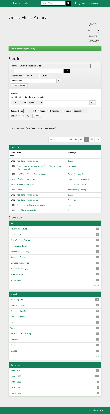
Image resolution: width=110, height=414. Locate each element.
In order (67, 111)
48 (81, 139)
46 (71, 139)
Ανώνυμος (72, 166)
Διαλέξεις (14, 351)
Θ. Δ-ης (71, 161)
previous (53, 139)
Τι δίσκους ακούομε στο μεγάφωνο (31, 205)
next (98, 139)
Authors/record (17, 116)
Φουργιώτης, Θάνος (19, 229)
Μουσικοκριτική (17, 300)
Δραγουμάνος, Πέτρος (20, 252)
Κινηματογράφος (17, 306)
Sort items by (41, 111)
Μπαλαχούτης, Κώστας (77, 185)
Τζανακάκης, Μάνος (19, 246)
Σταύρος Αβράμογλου (25, 185)
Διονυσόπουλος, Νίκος (20, 263)
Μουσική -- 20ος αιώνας (21, 334)
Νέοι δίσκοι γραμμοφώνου (27, 161)
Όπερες (14, 328)
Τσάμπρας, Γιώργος (18, 257)
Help (26, 3)
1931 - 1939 (16, 393)
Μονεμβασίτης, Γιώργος (20, 240)
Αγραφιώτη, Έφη (18, 274)
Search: (14, 66)
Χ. (69, 210)
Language (95, 3)
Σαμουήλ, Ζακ (16, 235)
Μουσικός (72, 200)
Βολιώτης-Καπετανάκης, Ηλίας (80, 179)
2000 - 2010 (16, 371)
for (12, 71)
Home (16, 3)
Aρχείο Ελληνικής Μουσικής (22, 49)
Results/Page (17, 111)
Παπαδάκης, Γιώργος (19, 269)
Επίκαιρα (14, 340)
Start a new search (19, 86)
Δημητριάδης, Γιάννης (77, 190)
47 (76, 139)
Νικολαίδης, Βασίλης (76, 174)
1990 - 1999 (16, 376)
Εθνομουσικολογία (18, 317)
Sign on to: (82, 3)
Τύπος (13, 345)
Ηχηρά (19, 190)
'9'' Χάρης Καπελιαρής (26, 179)
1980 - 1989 (16, 382)
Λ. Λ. (70, 205)
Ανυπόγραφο (16, 280)
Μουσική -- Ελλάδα (18, 311)
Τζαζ (12, 323)
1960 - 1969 (16, 388)
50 (92, 139)
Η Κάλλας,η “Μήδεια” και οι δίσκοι (31, 174)
